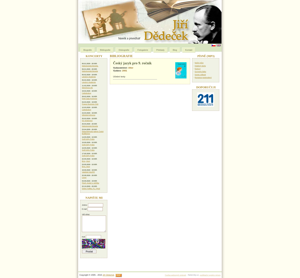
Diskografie (124, 50)
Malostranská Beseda (90, 71)
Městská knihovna (88, 115)
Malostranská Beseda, (90, 66)
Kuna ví (197, 69)
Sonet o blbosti (200, 75)
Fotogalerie (143, 50)
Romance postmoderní (203, 77)
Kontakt (188, 50)
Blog (175, 50)
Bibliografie (105, 50)
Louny (84, 177)
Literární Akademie (89, 77)
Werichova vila (87, 88)
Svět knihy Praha (88, 139)
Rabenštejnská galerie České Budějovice (93, 133)
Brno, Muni (86, 161)
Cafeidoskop (86, 93)
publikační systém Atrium (210, 275)
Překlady (160, 50)
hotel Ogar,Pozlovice (89, 99)
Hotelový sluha (200, 66)
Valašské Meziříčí (88, 172)
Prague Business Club (90, 104)
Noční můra (199, 63)
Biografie (87, 50)
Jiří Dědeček (108, 275)
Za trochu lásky (200, 72)
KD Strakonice (87, 121)
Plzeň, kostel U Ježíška (90, 183)
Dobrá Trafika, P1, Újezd (91, 189)
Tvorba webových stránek (175, 275)
